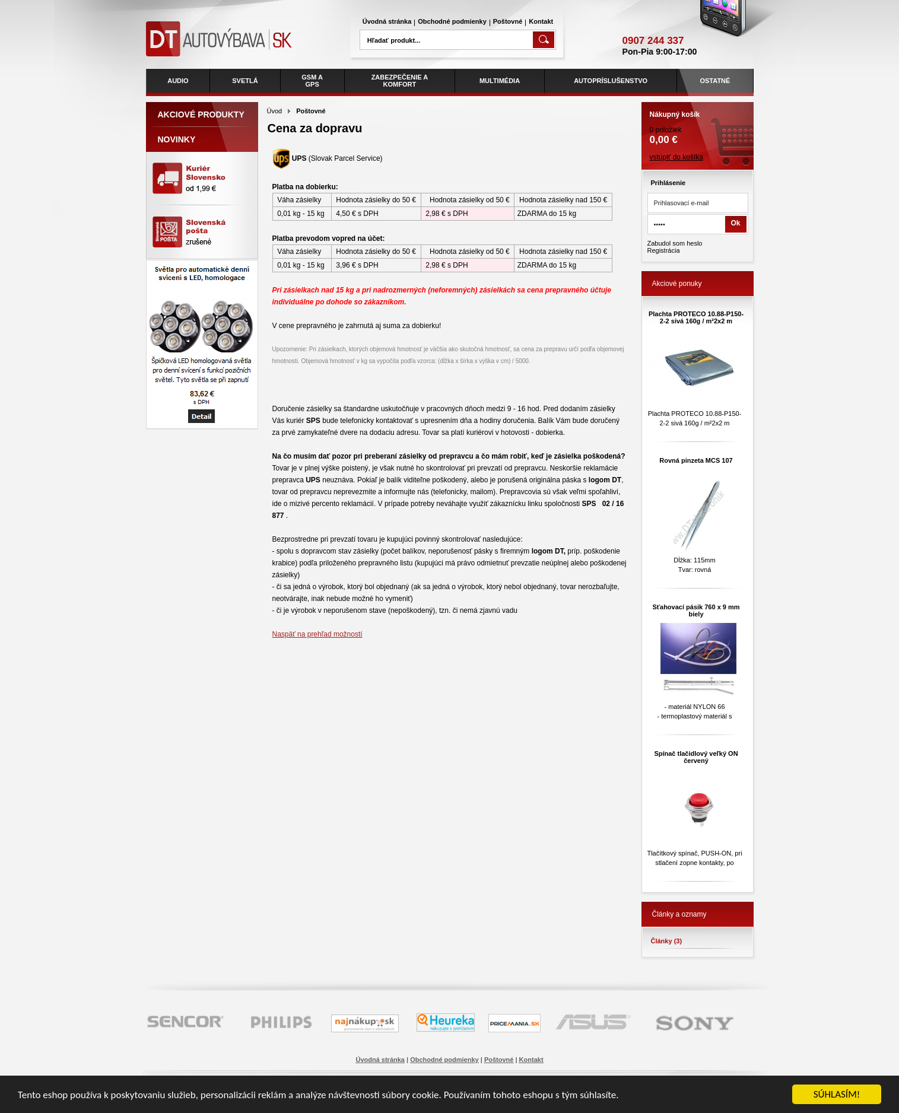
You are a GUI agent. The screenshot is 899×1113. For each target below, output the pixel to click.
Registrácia (663, 250)
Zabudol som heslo (675, 243)
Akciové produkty (201, 114)
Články (666, 941)
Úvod (274, 111)
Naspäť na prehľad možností (317, 634)
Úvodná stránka (387, 21)
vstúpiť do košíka (677, 157)
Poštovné (508, 21)
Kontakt (541, 21)
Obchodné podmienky (452, 21)
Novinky (177, 139)
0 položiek (697, 124)
